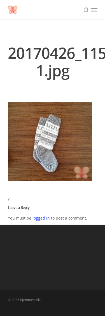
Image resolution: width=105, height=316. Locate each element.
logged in (41, 218)
